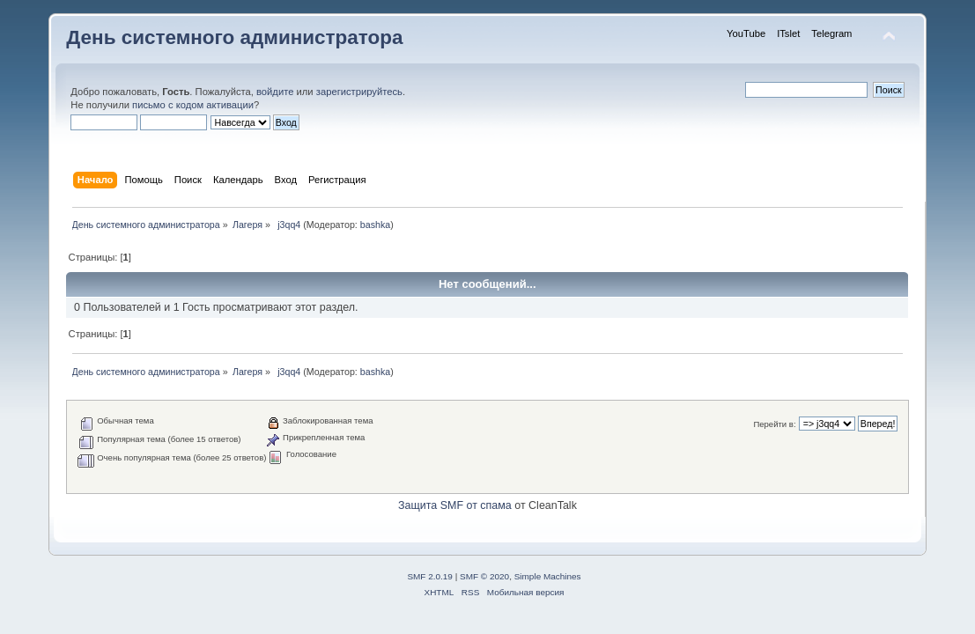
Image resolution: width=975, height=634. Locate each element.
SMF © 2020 (484, 576)
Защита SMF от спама (455, 505)
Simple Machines (547, 576)
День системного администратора (234, 37)
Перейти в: (774, 424)
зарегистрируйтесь (359, 91)
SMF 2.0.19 (430, 576)
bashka (375, 224)
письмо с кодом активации (193, 105)
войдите (274, 91)
